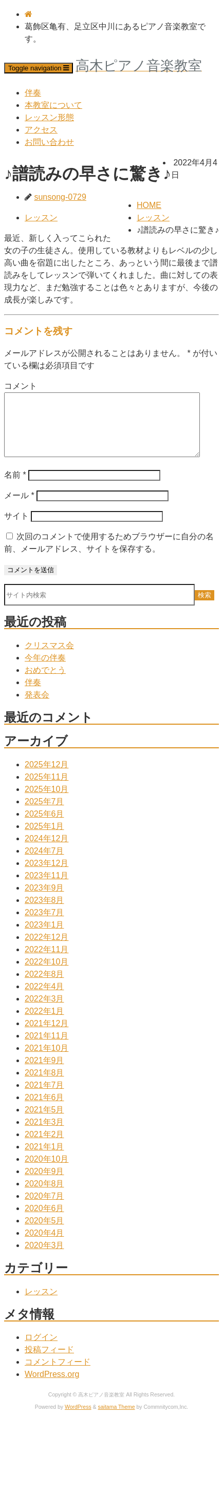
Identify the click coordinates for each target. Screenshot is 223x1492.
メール (19, 507)
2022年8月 (44, 986)
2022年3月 (44, 1011)
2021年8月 (44, 1085)
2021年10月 (46, 1060)
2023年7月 (44, 924)
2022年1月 (44, 1023)
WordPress (78, 1419)
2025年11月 (46, 789)
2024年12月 (46, 850)
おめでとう (45, 682)
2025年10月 (46, 801)
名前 (15, 487)
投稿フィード (49, 1361)
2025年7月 (44, 813)
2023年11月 (46, 887)
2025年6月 (44, 826)
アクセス (41, 129)
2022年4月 (44, 998)
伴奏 (33, 92)
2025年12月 (46, 776)
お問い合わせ (49, 142)
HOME (149, 205)
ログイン (41, 1349)
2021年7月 (44, 1097)
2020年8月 (44, 1196)
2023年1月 (44, 937)
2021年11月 (46, 1048)
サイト (16, 528)
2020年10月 (46, 1171)
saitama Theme (116, 1419)
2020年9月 (44, 1183)
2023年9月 (44, 900)
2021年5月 (44, 1122)
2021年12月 (46, 1035)
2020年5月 (44, 1233)
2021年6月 (44, 1109)
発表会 (37, 707)
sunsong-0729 (60, 197)
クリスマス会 (49, 657)
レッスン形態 (49, 117)
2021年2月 (44, 1146)
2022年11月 (46, 961)
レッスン (153, 217)
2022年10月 (46, 974)
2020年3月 (44, 1257)
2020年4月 (44, 1245)
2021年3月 (44, 1134)
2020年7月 (44, 1208)
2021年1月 (44, 1159)
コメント (20, 386)
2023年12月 (46, 875)
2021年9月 (44, 1072)
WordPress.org (52, 1386)
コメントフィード (57, 1374)
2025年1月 (44, 838)
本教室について (53, 105)
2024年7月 (44, 863)
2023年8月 (44, 912)
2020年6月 (44, 1220)
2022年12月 (46, 949)
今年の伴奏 (45, 670)
